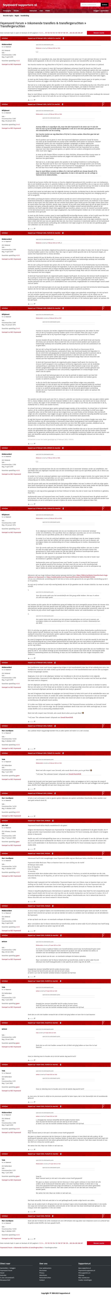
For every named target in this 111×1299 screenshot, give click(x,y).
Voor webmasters (45, 1268)
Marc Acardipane (7, 731)
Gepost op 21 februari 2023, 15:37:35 (40, 233)
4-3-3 (18, 61)
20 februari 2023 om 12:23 (53, 48)
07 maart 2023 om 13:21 (54, 1164)
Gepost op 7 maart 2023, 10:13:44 (39, 853)
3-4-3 (18, 125)
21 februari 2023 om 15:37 (55, 318)
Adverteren (43, 1275)
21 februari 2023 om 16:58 (53, 458)
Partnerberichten (45, 1278)
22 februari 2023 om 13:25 (55, 763)
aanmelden (105, 11)
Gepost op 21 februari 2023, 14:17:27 (40, 104)
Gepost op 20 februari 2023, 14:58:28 (40, 38)
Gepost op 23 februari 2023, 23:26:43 (40, 793)
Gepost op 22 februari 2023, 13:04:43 (40, 508)
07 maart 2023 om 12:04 (55, 945)
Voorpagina (7, 11)
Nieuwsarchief (5, 1280)
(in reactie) (57, 38)
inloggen (96, 11)
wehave (4, 942)
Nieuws (16, 11)
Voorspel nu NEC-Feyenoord (11, 64)
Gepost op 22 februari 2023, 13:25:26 (40, 663)
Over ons (43, 1263)
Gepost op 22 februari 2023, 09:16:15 (40, 448)
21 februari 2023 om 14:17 (53, 243)
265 (76, 33)
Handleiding (24, 16)
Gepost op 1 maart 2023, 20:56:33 (39, 821)
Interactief (33, 11)
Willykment (39, 48)
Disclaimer (43, 1270)
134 (54, 33)
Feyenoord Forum (12, 23)
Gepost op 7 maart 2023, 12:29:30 (39, 935)
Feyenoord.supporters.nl (86, 1270)
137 (61, 33)
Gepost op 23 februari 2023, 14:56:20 (40, 726)
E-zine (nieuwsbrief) (7, 1278)
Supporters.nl (84, 1263)
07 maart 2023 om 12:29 (51, 991)
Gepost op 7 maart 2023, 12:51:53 (39, 1065)
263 (71, 33)
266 (79, 33)
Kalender (3, 1275)
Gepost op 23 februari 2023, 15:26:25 (40, 753)
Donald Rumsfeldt (67, 717)
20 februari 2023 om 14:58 (55, 114)
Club (41, 11)
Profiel (47, 11)
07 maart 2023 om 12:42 (51, 1074)
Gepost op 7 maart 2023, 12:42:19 (39, 1023)
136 (59, 33)
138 (64, 33)
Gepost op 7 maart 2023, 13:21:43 (39, 1106)
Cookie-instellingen (85, 1280)
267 (82, 33)
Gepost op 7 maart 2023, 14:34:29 (39, 1154)
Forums (24, 11)
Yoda (3, 759)
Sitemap (81, 1275)
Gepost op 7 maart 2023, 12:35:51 (39, 981)
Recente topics (8, 16)
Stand (2, 1273)
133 (51, 33)
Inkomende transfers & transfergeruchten (55, 23)
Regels (17, 16)
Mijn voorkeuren (84, 1278)
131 (46, 33)
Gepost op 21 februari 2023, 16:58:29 (40, 308)
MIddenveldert (7, 44)
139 (67, 33)
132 (48, 33)
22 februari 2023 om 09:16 (55, 518)
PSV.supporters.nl (84, 1273)
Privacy (41, 1273)
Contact (42, 1280)
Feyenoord (8, 47)
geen (18, 776)
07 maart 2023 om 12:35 (50, 1033)
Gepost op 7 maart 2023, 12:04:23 (39, 906)
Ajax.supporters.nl (84, 1268)
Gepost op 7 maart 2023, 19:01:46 (39, 1216)
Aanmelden (4, 1268)
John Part (5, 825)
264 (73, 33)
